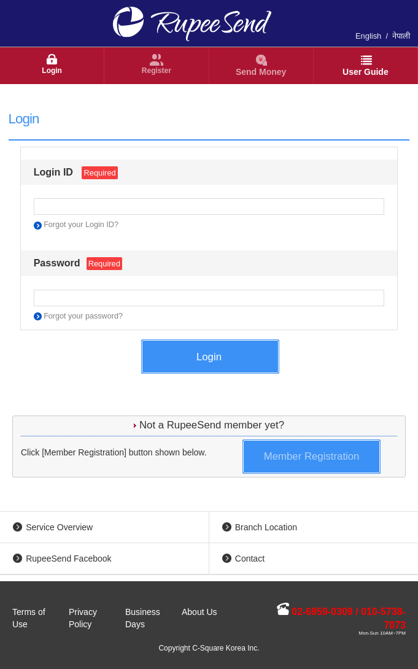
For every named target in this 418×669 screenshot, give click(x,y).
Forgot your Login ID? (81, 224)
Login (52, 70)
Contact (250, 558)
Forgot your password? (83, 316)
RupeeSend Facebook (68, 558)
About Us (199, 612)
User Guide (366, 72)
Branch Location (266, 527)
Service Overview (59, 527)
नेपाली (401, 36)
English (368, 36)
